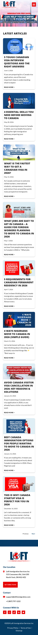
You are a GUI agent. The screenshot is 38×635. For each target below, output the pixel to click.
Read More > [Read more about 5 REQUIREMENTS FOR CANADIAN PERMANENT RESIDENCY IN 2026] (9, 306)
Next (33, 534)
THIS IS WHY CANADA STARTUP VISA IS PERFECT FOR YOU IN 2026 (17, 499)
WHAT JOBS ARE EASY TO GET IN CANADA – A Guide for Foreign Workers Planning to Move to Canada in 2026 (19, 228)
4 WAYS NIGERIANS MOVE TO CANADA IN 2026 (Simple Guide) (17, 334)
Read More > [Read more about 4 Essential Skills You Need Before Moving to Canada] (9, 139)
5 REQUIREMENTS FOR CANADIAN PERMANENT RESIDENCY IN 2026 (18, 282)
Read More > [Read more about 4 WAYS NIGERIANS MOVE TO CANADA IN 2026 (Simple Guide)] (9, 358)
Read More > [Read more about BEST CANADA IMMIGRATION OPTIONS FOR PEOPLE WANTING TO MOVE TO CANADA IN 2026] (9, 470)
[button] (34, 4)
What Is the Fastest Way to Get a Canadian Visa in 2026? (17, 168)
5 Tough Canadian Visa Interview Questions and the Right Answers (16, 61)
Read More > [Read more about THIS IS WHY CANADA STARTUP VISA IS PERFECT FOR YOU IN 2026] (9, 525)
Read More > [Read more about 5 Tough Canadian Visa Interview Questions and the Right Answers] (9, 87)
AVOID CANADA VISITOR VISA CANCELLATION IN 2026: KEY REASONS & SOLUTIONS (19, 387)
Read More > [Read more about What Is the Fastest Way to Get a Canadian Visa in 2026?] (9, 196)
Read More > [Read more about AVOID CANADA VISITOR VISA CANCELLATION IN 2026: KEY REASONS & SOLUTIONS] (9, 412)
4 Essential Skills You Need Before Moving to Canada (19, 115)
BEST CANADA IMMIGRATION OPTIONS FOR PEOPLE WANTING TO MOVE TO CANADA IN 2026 (19, 443)
